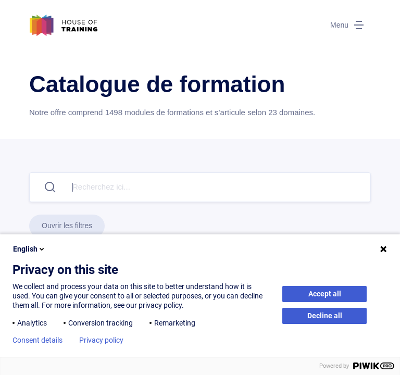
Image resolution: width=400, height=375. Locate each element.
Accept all (324, 294)
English (29, 249)
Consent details (37, 340)
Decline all (324, 315)
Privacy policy (101, 340)
